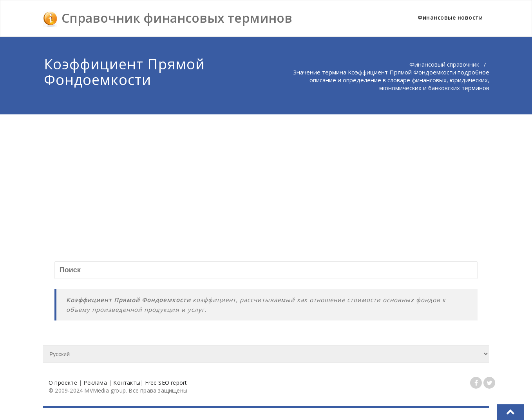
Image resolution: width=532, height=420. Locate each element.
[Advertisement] (266, 173)
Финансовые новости (450, 17)
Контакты (126, 382)
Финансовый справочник (444, 64)
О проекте (63, 382)
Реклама (95, 382)
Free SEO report (166, 382)
